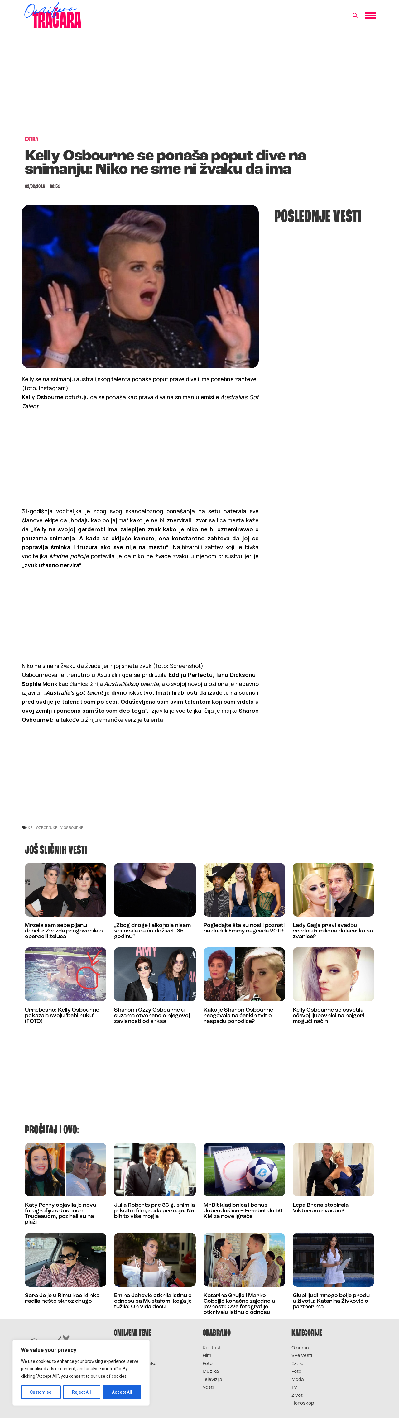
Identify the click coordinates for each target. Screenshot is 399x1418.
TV (294, 1387)
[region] (81, 1373)
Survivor (124, 1348)
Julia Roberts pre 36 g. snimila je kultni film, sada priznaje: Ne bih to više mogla (154, 1210)
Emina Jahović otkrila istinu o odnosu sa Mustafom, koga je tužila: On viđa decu (153, 1301)
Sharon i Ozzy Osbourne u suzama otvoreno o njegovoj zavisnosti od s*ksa (152, 1015)
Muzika (211, 1371)
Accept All (122, 1392)
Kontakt (212, 1348)
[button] (355, 15)
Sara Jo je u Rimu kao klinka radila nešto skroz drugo (62, 1298)
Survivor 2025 (130, 1355)
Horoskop (302, 1403)
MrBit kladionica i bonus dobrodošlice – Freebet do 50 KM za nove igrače (243, 1210)
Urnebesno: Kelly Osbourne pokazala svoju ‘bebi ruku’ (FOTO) (62, 1015)
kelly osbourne (68, 828)
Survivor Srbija (131, 1371)
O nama (300, 1348)
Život (297, 1395)
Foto (208, 1364)
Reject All (82, 1392)
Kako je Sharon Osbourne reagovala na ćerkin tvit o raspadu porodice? (238, 1015)
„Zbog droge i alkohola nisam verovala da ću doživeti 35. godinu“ (152, 931)
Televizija (212, 1379)
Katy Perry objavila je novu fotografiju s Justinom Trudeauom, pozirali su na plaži (60, 1213)
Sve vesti (301, 1355)
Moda (297, 1379)
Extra (297, 1364)
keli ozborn (39, 828)
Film (207, 1355)
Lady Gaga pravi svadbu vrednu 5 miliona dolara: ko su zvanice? (333, 931)
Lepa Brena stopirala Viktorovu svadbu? (321, 1208)
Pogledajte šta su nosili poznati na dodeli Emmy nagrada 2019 (244, 928)
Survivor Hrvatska (135, 1364)
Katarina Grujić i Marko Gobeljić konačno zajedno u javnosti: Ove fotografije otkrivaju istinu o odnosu (239, 1304)
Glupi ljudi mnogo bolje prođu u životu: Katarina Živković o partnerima (331, 1301)
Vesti (208, 1387)
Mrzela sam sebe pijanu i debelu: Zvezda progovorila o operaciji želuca (64, 931)
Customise (41, 1392)
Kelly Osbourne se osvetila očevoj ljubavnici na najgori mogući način (328, 1015)
